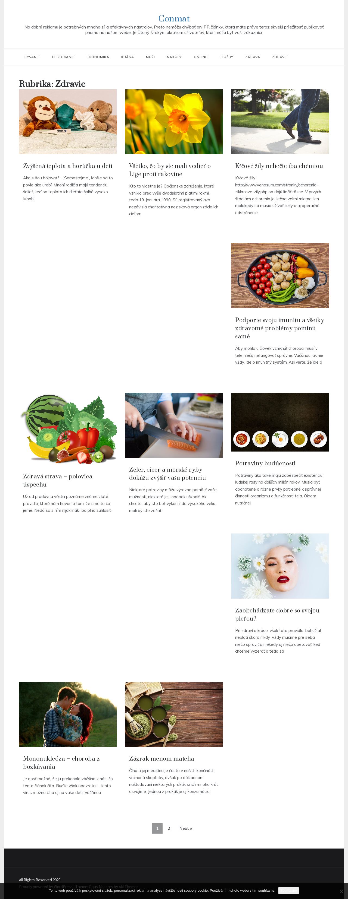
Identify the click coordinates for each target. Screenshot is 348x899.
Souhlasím (288, 890)
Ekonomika (98, 57)
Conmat (174, 19)
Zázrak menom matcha (161, 759)
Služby (226, 57)
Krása (127, 57)
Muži (150, 57)
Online (200, 57)
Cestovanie (63, 57)
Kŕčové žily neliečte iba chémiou (279, 166)
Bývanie (32, 57)
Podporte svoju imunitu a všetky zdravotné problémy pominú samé (279, 328)
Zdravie (280, 57)
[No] (341, 891)
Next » (185, 828)
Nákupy (174, 57)
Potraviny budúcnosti (265, 463)
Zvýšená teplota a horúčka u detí (68, 166)
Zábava (252, 57)
